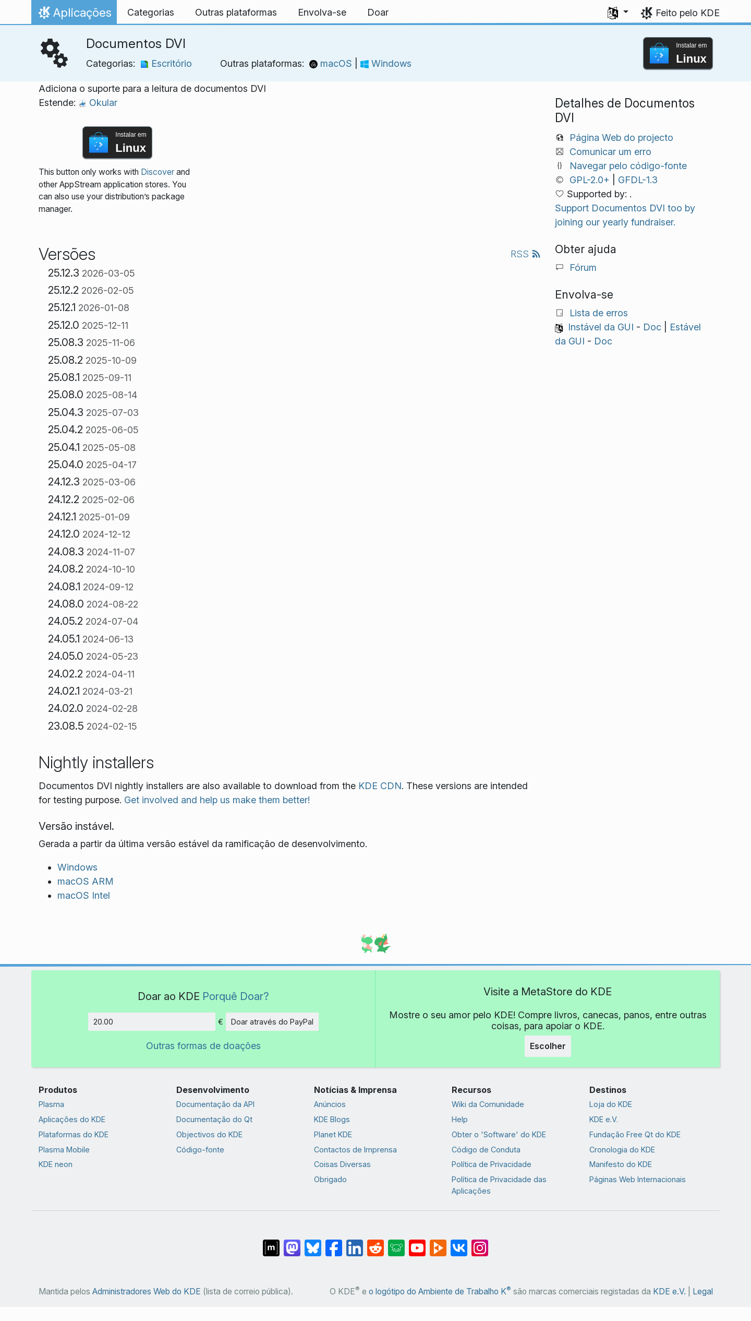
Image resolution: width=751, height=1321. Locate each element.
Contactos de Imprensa (355, 1149)
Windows (385, 63)
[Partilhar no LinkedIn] (354, 1242)
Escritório (166, 63)
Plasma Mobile (64, 1149)
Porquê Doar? (235, 996)
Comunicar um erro (610, 151)
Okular (97, 102)
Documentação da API (215, 1104)
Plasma (51, 1104)
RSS (526, 253)
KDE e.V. (603, 1119)
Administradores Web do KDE (146, 1291)
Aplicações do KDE (72, 1119)
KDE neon (55, 1164)
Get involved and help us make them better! (217, 799)
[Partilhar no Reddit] (375, 1242)
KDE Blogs (332, 1119)
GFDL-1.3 (638, 179)
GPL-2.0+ (590, 179)
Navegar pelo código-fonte (628, 165)
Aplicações (74, 15)
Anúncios (330, 1104)
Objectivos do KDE (209, 1134)
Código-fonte (200, 1149)
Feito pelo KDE (688, 12)
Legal (703, 1291)
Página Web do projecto (621, 137)
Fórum (583, 267)
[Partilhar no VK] (459, 1242)
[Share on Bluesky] (313, 1242)
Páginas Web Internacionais (637, 1179)
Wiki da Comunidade (488, 1104)
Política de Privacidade (491, 1164)
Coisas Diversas (342, 1164)
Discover (157, 172)
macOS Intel (83, 895)
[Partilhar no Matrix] (271, 1242)
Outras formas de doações (203, 1045)
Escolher (548, 1046)
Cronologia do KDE (622, 1149)
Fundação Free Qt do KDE (635, 1134)
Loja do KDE (610, 1104)
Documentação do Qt (214, 1119)
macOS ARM (85, 881)
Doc (652, 327)
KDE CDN (380, 785)
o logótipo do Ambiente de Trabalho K (440, 1291)
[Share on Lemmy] (396, 1242)
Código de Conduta (486, 1149)
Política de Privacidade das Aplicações (499, 1185)
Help (460, 1119)
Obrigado (330, 1179)
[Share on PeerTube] (438, 1242)
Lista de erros (599, 312)
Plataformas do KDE (73, 1134)
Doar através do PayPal (272, 1021)
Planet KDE (333, 1134)
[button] (618, 12)
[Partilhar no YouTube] (417, 1242)
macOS (332, 63)
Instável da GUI (601, 327)
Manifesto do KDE (620, 1164)
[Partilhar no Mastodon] (292, 1242)
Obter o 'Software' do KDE (499, 1134)
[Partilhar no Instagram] (479, 1242)
